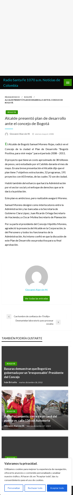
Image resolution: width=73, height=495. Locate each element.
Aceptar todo (57, 488)
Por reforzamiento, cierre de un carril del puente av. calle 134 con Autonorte (30, 418)
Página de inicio (12, 97)
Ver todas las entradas (36, 298)
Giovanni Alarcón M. (20, 134)
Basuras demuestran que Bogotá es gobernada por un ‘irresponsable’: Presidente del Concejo (33, 373)
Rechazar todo (35, 488)
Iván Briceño (10, 382)
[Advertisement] (36, 38)
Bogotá (28, 97)
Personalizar (14, 488)
